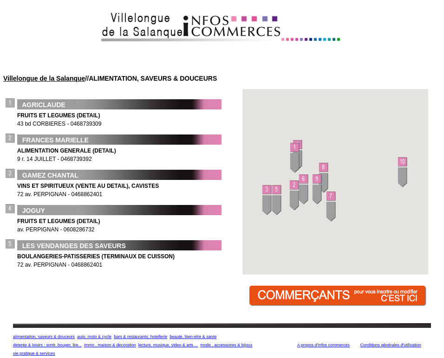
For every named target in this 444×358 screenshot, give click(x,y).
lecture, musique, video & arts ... (168, 345)
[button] (295, 158)
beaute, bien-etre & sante (193, 336)
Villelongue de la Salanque (44, 78)
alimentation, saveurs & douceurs (44, 336)
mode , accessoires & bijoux (226, 345)
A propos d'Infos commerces (323, 345)
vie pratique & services (34, 353)
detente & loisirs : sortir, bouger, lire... (47, 345)
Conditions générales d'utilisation (390, 345)
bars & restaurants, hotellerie (140, 336)
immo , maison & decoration (110, 345)
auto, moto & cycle (94, 336)
